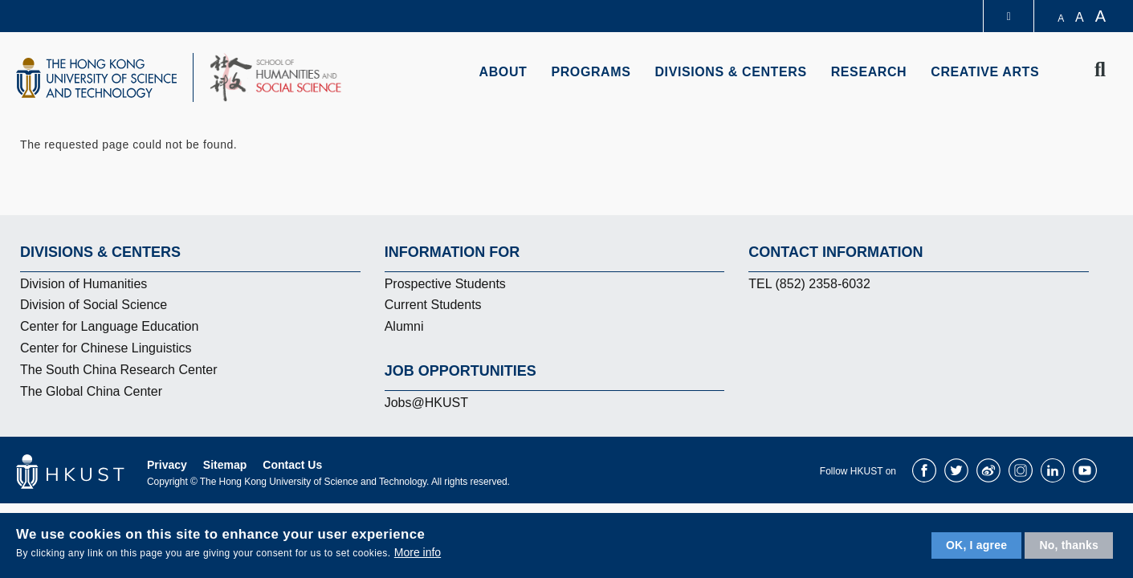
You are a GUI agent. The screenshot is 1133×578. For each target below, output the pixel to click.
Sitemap (225, 464)
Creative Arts (985, 72)
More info (417, 552)
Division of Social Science (93, 304)
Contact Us (292, 464)
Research (869, 72)
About (503, 72)
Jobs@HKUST (426, 402)
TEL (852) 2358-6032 (809, 284)
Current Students (433, 304)
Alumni (404, 326)
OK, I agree (976, 545)
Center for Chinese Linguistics (105, 348)
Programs (590, 72)
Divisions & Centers (730, 72)
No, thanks (1068, 545)
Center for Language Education (109, 326)
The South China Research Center (118, 370)
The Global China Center (91, 391)
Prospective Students (445, 284)
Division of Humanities (83, 284)
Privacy (167, 464)
